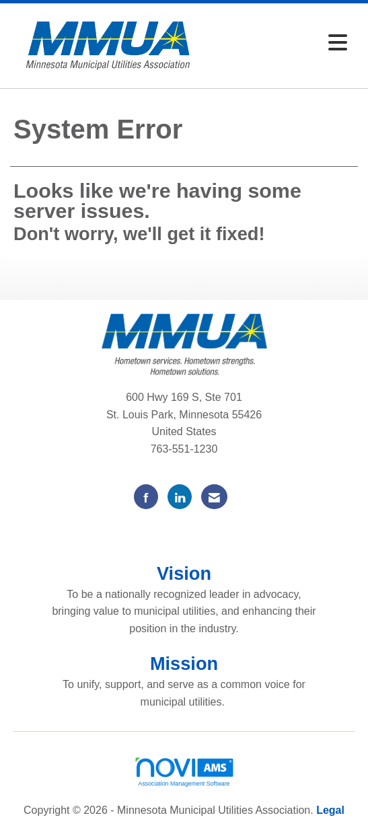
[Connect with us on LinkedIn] (180, 496)
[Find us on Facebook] (146, 496)
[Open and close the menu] (280, 43)
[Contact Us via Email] (214, 496)
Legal (330, 810)
